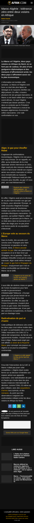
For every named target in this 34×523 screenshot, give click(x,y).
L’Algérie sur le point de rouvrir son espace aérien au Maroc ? (22, 277)
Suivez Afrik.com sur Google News (17, 432)
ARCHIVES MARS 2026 (11, 518)
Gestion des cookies (23, 518)
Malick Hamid (5, 18)
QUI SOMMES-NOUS (11, 516)
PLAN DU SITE (22, 514)
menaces (5, 393)
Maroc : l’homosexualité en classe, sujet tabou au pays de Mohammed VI (23, 478)
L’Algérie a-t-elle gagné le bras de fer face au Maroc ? (22, 357)
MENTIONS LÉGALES (22, 516)
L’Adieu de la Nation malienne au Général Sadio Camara (22, 455)
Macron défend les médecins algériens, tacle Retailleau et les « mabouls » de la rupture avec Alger (23, 467)
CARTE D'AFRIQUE (13, 514)
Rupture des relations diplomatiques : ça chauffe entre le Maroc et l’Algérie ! (23, 190)
